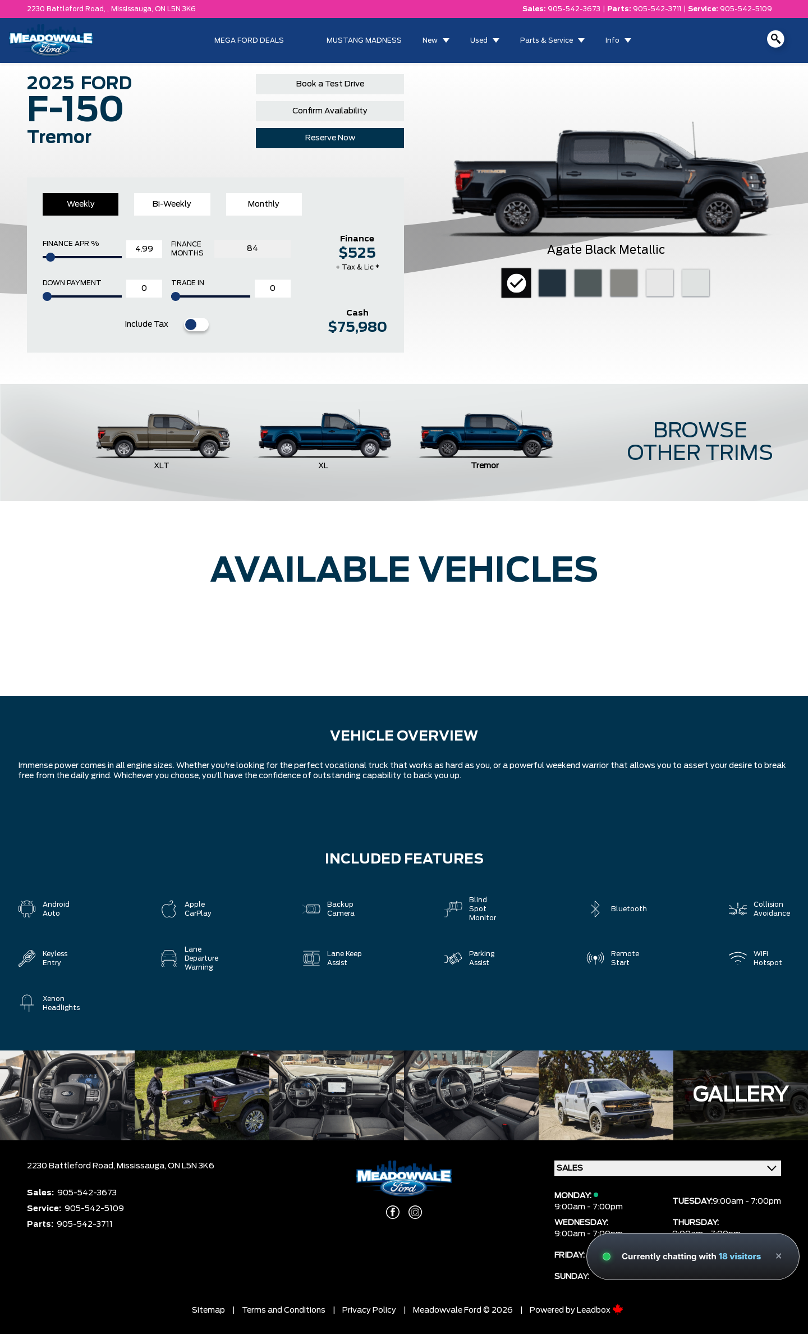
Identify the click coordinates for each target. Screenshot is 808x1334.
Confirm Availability (330, 111)
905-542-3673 (574, 9)
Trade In (187, 283)
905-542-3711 (657, 9)
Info (612, 40)
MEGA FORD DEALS (249, 40)
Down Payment (72, 283)
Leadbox (600, 1310)
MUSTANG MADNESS (364, 40)
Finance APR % (71, 243)
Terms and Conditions (283, 1310)
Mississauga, (133, 9)
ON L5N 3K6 (175, 9)
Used (479, 40)
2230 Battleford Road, (72, 1166)
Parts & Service (546, 40)
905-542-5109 (746, 9)
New (430, 40)
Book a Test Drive (330, 84)
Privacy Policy (369, 1310)
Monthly (263, 204)
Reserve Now (330, 138)
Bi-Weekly (172, 204)
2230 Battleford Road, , (68, 9)
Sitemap (208, 1310)
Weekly (81, 204)
